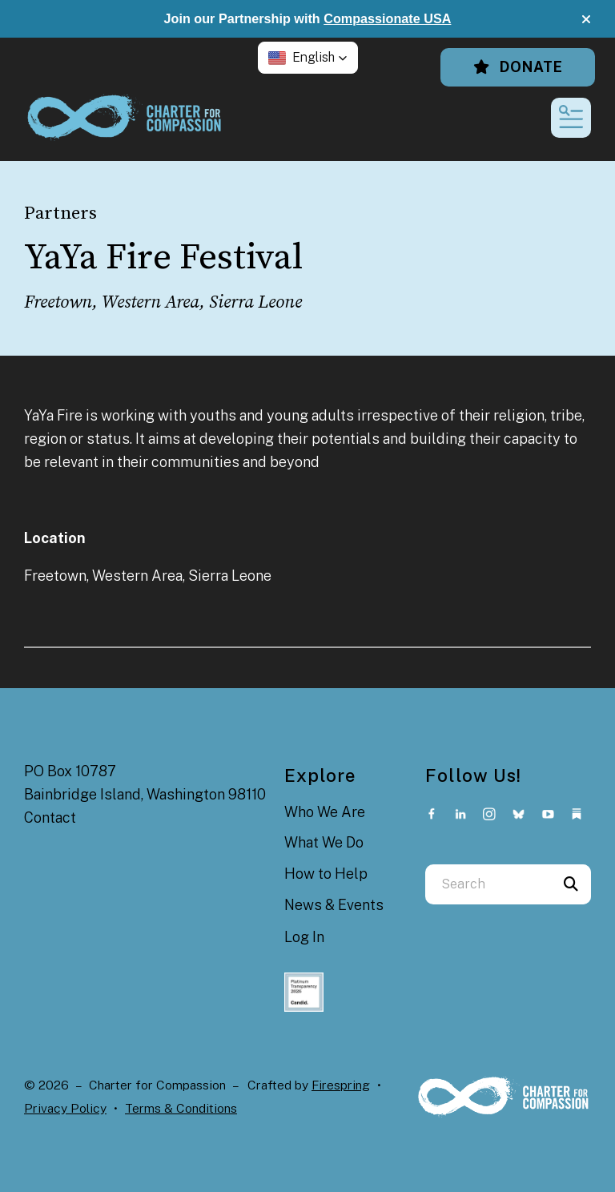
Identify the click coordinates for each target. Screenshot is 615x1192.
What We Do (324, 842)
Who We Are (324, 811)
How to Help (326, 873)
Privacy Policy (65, 1108)
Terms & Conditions (181, 1108)
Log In (304, 936)
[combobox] (488, 884)
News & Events (334, 904)
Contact (50, 817)
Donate (517, 66)
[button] (586, 19)
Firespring (341, 1085)
